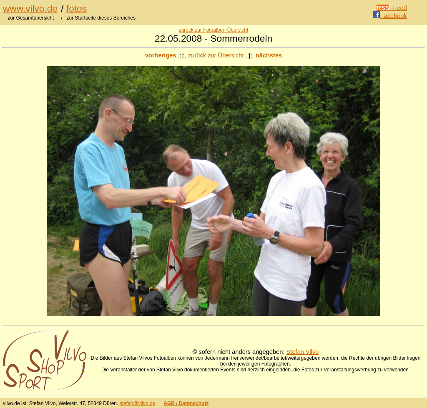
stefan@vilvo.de (138, 403)
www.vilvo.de (30, 8)
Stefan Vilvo (302, 351)
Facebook (390, 15)
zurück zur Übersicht (216, 55)
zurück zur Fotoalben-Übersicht (214, 30)
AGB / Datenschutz (185, 403)
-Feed (392, 8)
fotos (76, 8)
